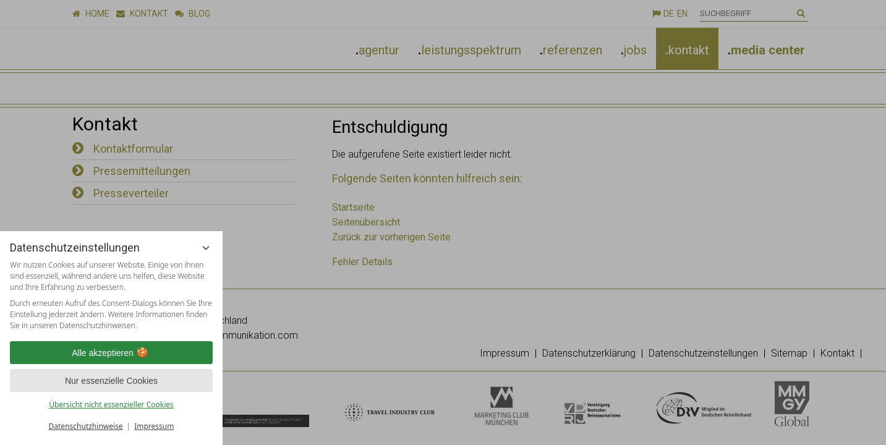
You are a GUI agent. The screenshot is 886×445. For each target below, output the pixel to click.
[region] (111, 295)
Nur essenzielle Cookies (111, 381)
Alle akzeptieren (111, 353)
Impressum (154, 426)
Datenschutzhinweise (86, 426)
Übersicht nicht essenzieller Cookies (111, 404)
